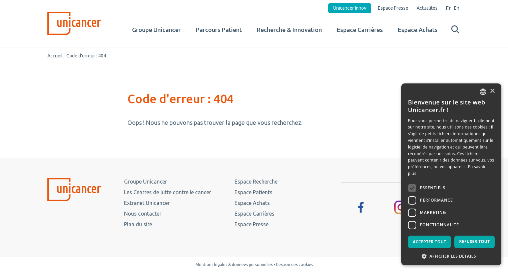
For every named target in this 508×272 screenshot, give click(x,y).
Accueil (55, 55)
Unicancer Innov (349, 8)
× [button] (492, 91)
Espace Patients (253, 192)
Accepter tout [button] (429, 242)
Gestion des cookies (294, 264)
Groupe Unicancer (156, 29)
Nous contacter (142, 214)
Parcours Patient (219, 29)
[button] (451, 256)
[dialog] (451, 174)
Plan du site (138, 224)
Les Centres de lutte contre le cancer (167, 192)
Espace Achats (418, 29)
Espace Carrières (360, 29)
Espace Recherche (256, 182)
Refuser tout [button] (474, 241)
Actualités (427, 8)
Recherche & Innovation (289, 29)
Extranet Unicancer (147, 203)
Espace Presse (393, 8)
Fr (448, 8)
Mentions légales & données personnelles (234, 264)
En (456, 8)
